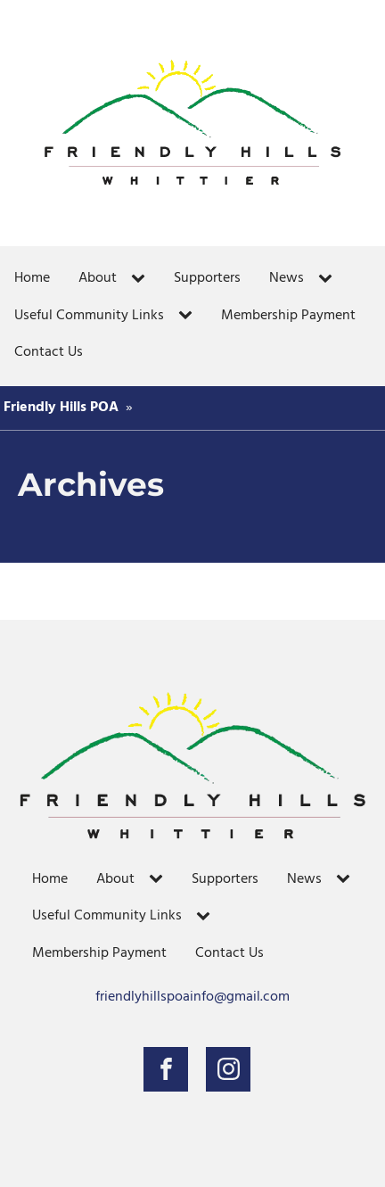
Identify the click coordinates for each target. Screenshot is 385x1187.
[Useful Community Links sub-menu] (189, 316)
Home (32, 278)
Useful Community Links (89, 315)
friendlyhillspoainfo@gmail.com (192, 997)
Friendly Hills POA (61, 407)
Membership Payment (288, 315)
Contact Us (48, 352)
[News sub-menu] (329, 279)
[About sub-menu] (141, 279)
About (97, 278)
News (286, 278)
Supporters (207, 278)
